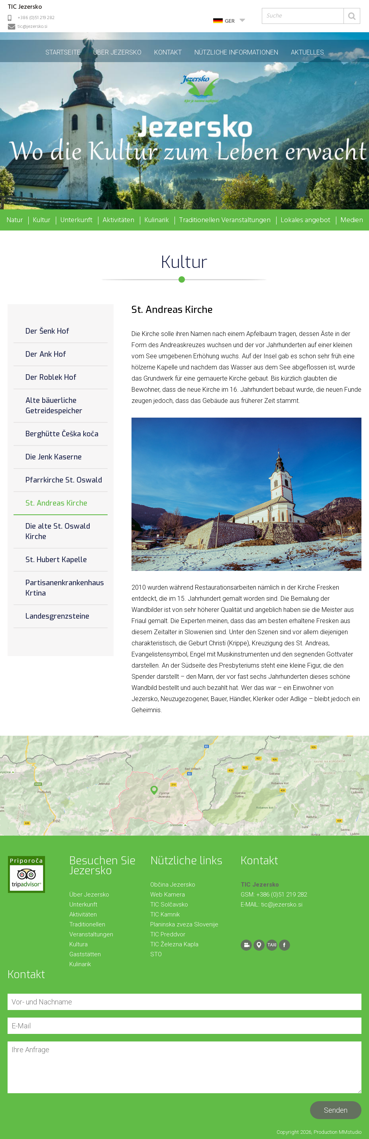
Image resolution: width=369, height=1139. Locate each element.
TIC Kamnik (165, 914)
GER (230, 21)
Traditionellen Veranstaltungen (225, 221)
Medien (351, 221)
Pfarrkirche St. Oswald (64, 480)
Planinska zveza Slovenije (184, 924)
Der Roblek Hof (51, 377)
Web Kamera (167, 894)
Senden (335, 1110)
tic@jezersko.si (32, 27)
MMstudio (350, 1132)
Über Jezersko (117, 52)
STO (156, 954)
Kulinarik (156, 221)
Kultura (78, 944)
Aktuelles (307, 52)
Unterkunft (76, 221)
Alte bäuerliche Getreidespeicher (54, 406)
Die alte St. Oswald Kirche (58, 531)
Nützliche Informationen (236, 52)
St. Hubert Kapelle (56, 560)
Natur (14, 221)
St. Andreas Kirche (56, 503)
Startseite (62, 52)
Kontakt (168, 52)
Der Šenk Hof (47, 331)
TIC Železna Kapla (174, 944)
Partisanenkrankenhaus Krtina (65, 588)
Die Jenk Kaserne (54, 457)
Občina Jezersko (172, 884)
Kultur (41, 221)
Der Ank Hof (46, 354)
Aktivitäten (118, 221)
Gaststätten (85, 954)
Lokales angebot (305, 221)
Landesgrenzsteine (57, 616)
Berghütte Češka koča (62, 434)
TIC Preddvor (167, 934)
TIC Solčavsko (169, 904)
